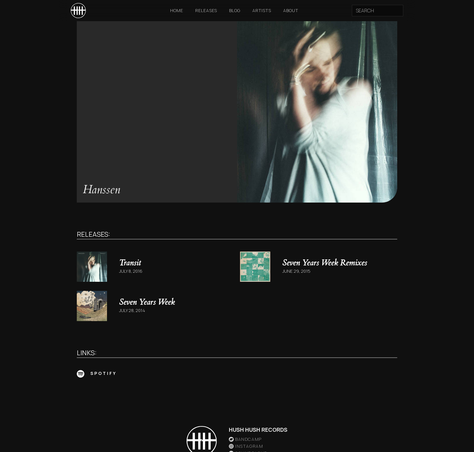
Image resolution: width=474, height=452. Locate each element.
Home (176, 10)
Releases (206, 10)
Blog (234, 10)
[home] (78, 10)
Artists (261, 10)
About (290, 10)
